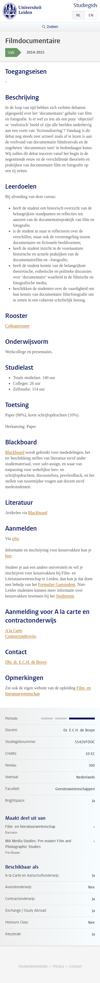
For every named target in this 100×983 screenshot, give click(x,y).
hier (8, 556)
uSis (15, 538)
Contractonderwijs (20, 636)
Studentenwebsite (33, 966)
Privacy (58, 966)
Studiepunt (65, 596)
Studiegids (85, 5)
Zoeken (52, 26)
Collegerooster (17, 326)
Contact (75, 966)
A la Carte (13, 630)
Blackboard (14, 452)
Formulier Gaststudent (56, 584)
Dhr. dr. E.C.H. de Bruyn (26, 662)
